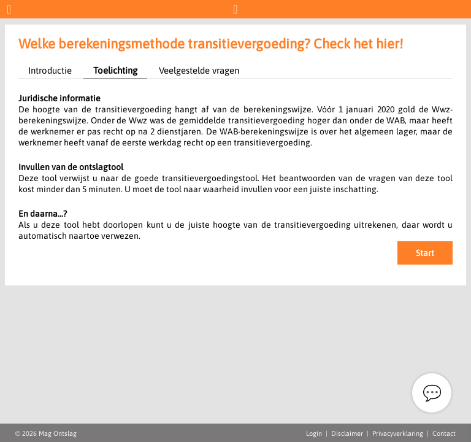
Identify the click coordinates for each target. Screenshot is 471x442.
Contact (444, 433)
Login (314, 433)
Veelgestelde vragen (199, 70)
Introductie (50, 70)
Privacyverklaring (397, 433)
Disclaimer (347, 433)
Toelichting (115, 70)
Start (425, 253)
